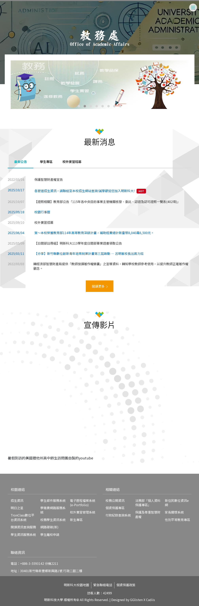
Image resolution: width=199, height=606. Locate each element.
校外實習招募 (43, 222)
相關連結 (113, 489)
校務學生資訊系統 (53, 519)
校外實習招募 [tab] (71, 161)
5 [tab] (102, 106)
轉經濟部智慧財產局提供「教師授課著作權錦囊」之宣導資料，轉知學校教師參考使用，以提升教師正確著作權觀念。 (110, 266)
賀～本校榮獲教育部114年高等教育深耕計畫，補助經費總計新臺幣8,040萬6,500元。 (94, 232)
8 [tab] (120, 106)
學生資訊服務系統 (23, 534)
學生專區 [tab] (46, 161)
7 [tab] (114, 106)
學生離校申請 (49, 534)
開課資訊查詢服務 (23, 527)
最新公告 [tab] (20, 161)
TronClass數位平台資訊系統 (22, 517)
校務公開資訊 (115, 500)
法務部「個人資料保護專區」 (147, 502)
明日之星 (17, 507)
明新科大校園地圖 (76, 585)
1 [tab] (79, 106)
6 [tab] (108, 106)
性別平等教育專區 (177, 519)
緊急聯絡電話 (102, 585)
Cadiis (150, 599)
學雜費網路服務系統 (53, 510)
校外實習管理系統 (82, 512)
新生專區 (76, 519)
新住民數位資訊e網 (177, 502)
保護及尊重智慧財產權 (147, 514)
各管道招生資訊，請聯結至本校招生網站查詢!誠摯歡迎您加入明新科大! (84, 190)
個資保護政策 (125, 585)
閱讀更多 (98, 286)
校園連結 (18, 489)
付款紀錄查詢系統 (118, 515)
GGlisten (136, 599)
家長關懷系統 (174, 512)
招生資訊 (17, 500)
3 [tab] (91, 106)
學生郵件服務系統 (53, 500)
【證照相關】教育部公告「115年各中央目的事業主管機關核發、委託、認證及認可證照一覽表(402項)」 (107, 201)
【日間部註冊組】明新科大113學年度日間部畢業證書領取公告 (78, 243)
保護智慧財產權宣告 (48, 179)
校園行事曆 (42, 212)
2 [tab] (85, 106)
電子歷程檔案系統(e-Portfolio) (82, 502)
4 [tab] (96, 106)
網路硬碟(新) (49, 527)
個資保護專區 (115, 507)
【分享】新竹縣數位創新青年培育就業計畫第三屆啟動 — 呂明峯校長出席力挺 (88, 253)
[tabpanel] (100, 84)
